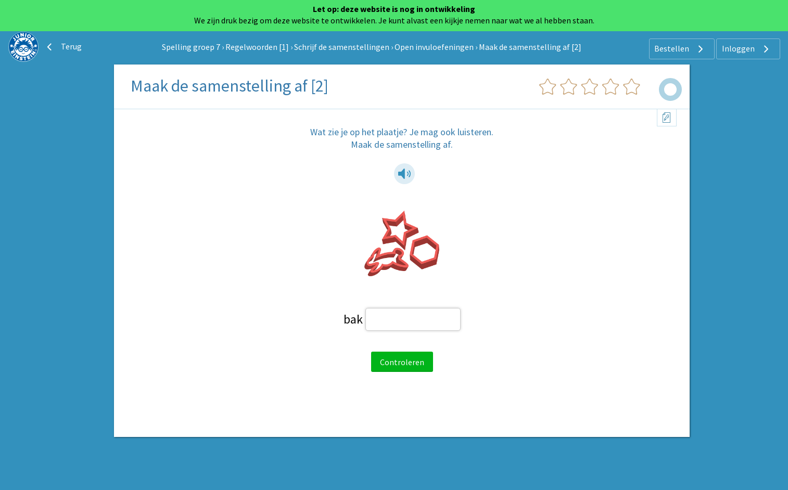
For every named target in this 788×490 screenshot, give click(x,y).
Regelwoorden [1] (257, 47)
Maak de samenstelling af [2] (530, 47)
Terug (63, 47)
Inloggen (746, 49)
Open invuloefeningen (434, 47)
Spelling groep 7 (191, 47)
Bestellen (680, 49)
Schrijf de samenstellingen (341, 47)
